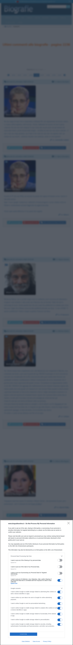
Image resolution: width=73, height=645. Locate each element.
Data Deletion (26, 641)
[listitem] (36, 556)
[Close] (69, 523)
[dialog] (36, 582)
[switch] (59, 560)
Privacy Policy (47, 641)
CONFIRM (23, 634)
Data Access (36, 641)
